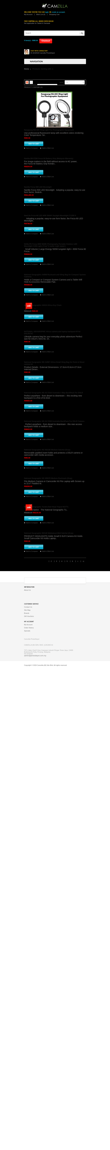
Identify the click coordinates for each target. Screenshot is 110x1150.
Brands (26, 1095)
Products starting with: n (42, 69)
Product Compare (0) (33, 87)
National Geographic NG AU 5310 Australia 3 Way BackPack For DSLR (53, 702)
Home (26, 69)
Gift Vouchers (29, 1098)
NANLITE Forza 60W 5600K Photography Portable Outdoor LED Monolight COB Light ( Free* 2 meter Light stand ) (50, 383)
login (47, 12)
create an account (58, 12)
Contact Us (28, 1089)
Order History (29, 1109)
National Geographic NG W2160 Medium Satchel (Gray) (47, 828)
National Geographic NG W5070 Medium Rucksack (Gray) (48, 891)
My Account (28, 14)
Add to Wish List (48, 148)
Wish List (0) (40, 14)
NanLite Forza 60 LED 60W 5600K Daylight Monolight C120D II (50, 319)
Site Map (27, 1092)
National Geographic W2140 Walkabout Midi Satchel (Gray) (48, 1015)
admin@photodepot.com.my (35, 1137)
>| (83, 1043)
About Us (27, 1072)
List (31, 82)
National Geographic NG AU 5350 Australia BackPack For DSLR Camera (54, 765)
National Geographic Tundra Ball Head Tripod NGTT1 (46, 954)
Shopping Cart (54, 14)
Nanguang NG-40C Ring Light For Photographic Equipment (49, 130)
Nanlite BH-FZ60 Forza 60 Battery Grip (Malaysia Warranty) (48, 193)
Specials (27, 1112)
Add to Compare (32, 148)
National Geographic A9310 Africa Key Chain (43, 512)
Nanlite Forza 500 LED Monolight (38, 256)
